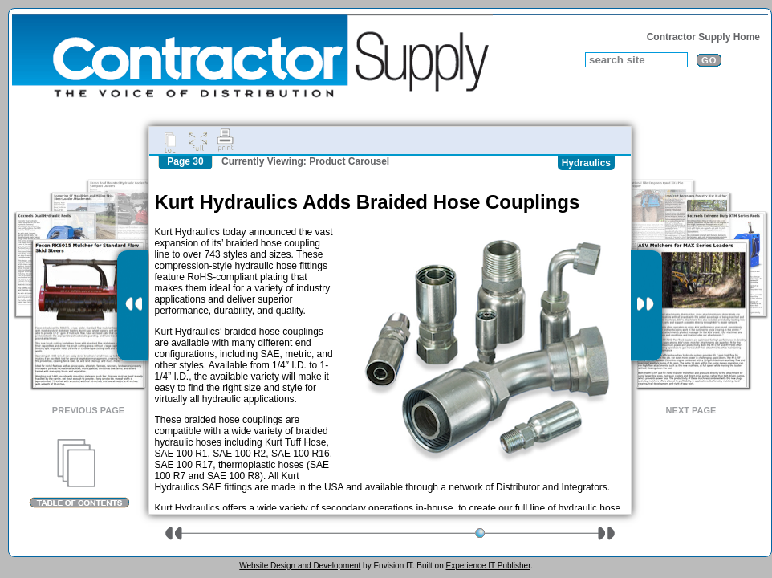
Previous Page (88, 410)
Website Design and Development (299, 565)
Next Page (691, 410)
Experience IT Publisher (487, 565)
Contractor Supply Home (703, 37)
